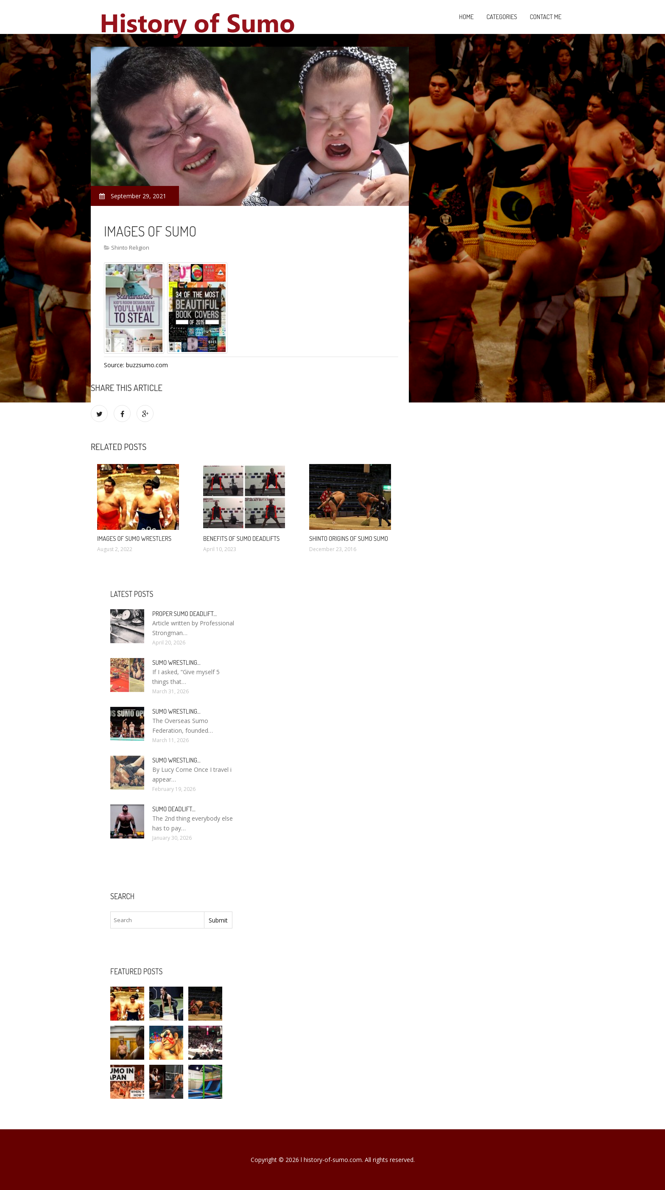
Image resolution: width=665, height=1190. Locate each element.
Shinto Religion (130, 247)
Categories (501, 17)
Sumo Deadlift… (174, 809)
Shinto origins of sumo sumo (348, 539)
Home (466, 17)
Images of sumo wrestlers (134, 539)
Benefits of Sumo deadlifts (241, 539)
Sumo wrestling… (176, 662)
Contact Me (546, 17)
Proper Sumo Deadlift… (184, 614)
